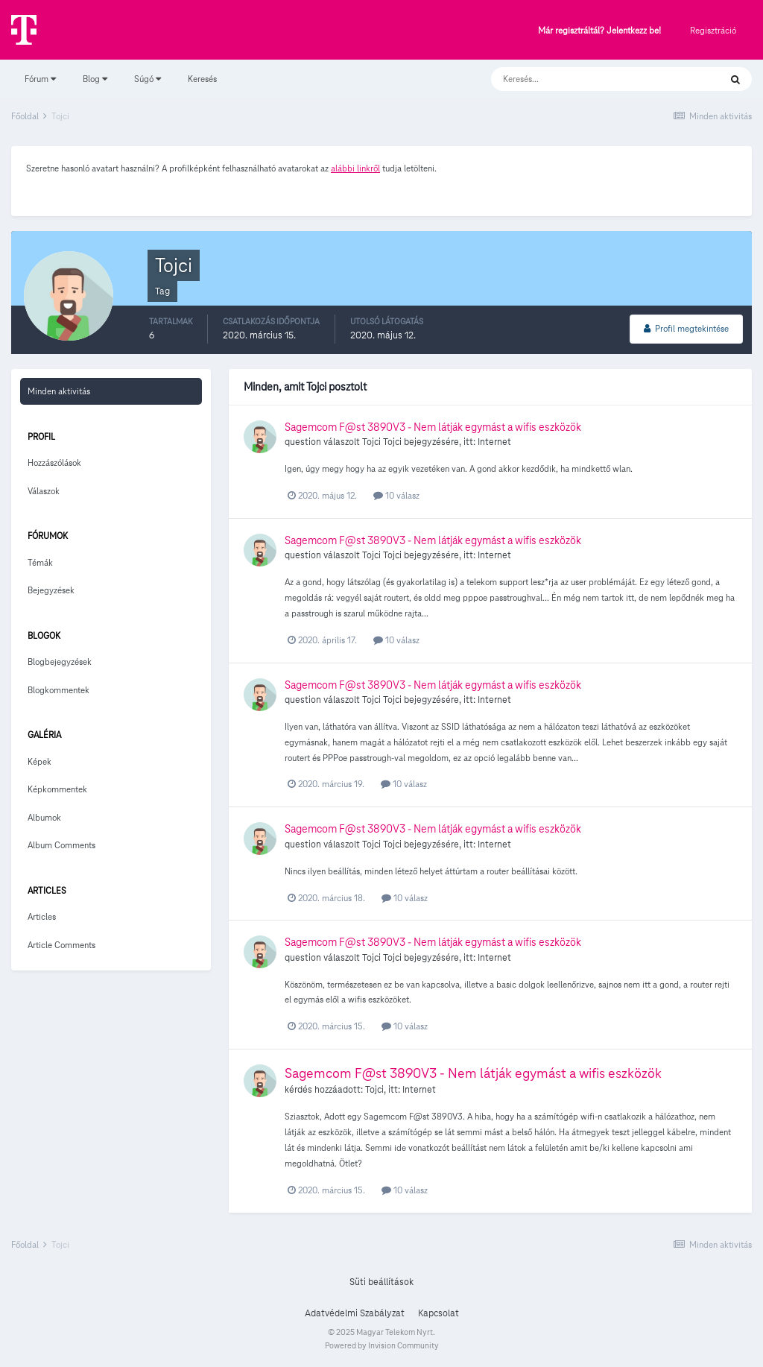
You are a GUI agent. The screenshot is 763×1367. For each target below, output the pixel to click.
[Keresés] (590, 79)
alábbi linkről (355, 168)
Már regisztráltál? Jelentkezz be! (599, 31)
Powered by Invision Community (382, 1345)
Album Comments (61, 844)
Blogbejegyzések (60, 661)
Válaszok (44, 490)
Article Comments (61, 944)
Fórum (40, 78)
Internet (494, 442)
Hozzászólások (54, 462)
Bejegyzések (51, 590)
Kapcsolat (438, 1313)
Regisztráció (713, 30)
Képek (39, 761)
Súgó (147, 78)
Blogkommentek (58, 689)
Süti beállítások (381, 1282)
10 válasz (396, 495)
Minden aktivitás (59, 391)
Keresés (202, 78)
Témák (40, 562)
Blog (95, 78)
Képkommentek (57, 789)
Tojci (371, 442)
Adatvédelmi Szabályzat (355, 1313)
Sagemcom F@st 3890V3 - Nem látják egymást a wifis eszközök (433, 427)
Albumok (44, 817)
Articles (42, 916)
